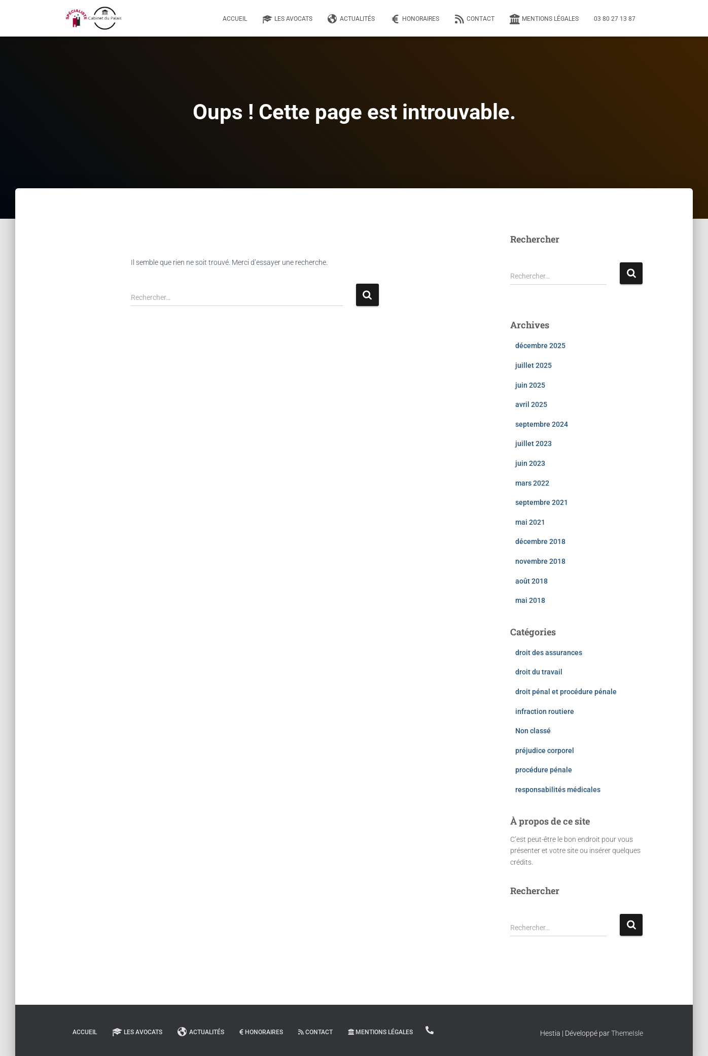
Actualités (351, 19)
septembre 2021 (541, 502)
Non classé (533, 731)
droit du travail (538, 672)
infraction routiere (544, 711)
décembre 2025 (540, 346)
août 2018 (531, 581)
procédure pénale (543, 770)
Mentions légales (544, 19)
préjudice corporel (544, 750)
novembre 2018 (540, 561)
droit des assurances (548, 653)
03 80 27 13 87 (614, 18)
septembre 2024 (541, 424)
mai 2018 (530, 600)
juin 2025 (530, 385)
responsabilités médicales (557, 790)
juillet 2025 (533, 365)
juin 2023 (530, 463)
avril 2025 (531, 404)
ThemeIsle (627, 1033)
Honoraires (414, 19)
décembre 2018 (540, 541)
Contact (474, 19)
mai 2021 (530, 522)
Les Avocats (287, 19)
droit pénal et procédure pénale (566, 692)
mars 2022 (532, 483)
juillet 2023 (533, 443)
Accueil (235, 18)
